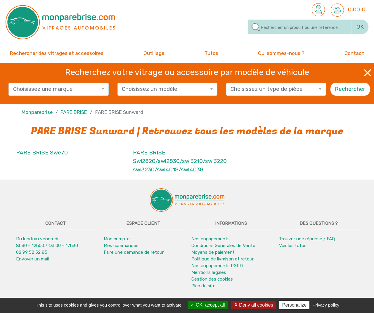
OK (360, 26)
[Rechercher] (300, 27)
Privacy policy (326, 304)
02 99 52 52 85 (31, 252)
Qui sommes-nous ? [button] (281, 52)
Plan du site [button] (203, 286)
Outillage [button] (154, 52)
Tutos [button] (211, 52)
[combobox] (58, 89)
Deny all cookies (253, 304)
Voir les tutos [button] (293, 245)
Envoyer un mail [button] (32, 259)
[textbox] (56, 89)
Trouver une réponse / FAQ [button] (307, 239)
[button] (318, 9)
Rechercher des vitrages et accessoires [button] (56, 53)
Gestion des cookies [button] (212, 279)
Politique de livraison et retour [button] (222, 259)
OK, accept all (208, 304)
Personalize (294, 304)
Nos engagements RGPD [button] (217, 266)
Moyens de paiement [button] (213, 252)
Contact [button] (354, 52)
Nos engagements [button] (210, 239)
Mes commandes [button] (121, 245)
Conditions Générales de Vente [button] (223, 245)
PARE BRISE (73, 112)
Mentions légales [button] (208, 272)
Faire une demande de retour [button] (134, 252)
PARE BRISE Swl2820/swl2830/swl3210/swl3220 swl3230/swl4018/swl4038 (180, 161)
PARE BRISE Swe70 (42, 152)
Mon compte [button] (117, 239)
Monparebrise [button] (37, 112)
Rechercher (350, 89)
